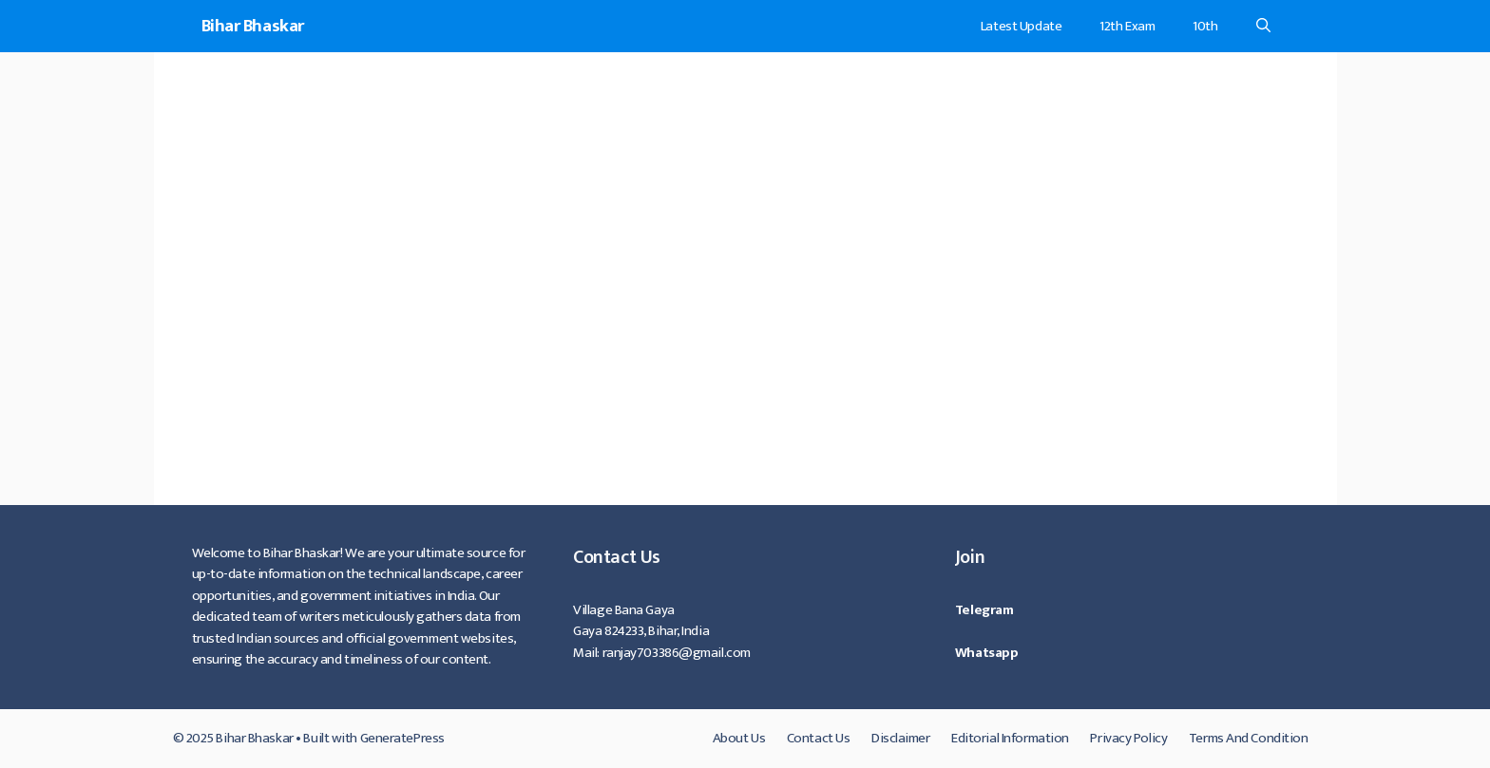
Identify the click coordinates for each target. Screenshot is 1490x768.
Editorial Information (1010, 738)
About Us (739, 738)
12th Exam (1127, 26)
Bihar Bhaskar (252, 26)
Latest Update (1021, 26)
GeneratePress (402, 738)
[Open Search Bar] (1263, 26)
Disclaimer (900, 738)
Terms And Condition (1249, 738)
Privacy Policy (1128, 738)
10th (1205, 26)
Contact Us (818, 738)
